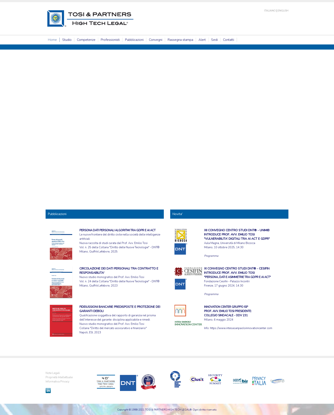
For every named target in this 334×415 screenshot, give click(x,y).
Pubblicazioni (134, 40)
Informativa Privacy (57, 382)
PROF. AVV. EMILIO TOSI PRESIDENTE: (228, 311)
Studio (67, 40)
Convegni (155, 40)
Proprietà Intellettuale (59, 377)
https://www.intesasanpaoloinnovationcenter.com (241, 328)
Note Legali (53, 373)
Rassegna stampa (180, 40)
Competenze (86, 40)
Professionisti (110, 40)
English (283, 10)
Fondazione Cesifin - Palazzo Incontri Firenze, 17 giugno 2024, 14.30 (237, 277)
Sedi (214, 40)
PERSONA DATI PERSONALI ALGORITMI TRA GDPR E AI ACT (117, 230)
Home (52, 40)
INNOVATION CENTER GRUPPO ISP (226, 307)
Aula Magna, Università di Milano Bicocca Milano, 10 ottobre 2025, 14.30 (237, 238)
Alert (202, 40)
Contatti (228, 40)
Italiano (270, 10)
